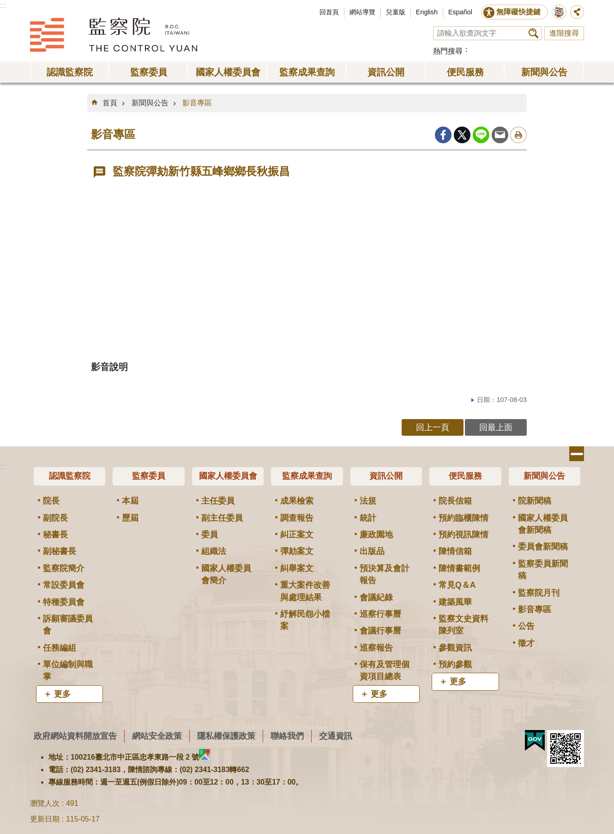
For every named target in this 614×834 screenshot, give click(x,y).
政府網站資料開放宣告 (75, 736)
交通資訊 (335, 736)
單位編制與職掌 (68, 670)
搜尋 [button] (533, 33)
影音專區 (197, 103)
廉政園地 (376, 534)
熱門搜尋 (448, 51)
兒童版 (395, 12)
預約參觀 (455, 664)
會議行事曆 (380, 630)
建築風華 (455, 602)
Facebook (443, 135)
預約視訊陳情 (463, 534)
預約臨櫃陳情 (463, 518)
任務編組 (59, 647)
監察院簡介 (63, 568)
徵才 (526, 643)
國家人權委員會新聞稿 (543, 524)
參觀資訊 (455, 647)
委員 (209, 534)
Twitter (462, 135)
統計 (368, 518)
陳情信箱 (455, 551)
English (427, 12)
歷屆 (130, 518)
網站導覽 (362, 12)
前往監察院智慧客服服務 (559, 12)
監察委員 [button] (148, 72)
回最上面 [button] (495, 427)
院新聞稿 (534, 500)
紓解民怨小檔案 (305, 620)
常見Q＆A (457, 585)
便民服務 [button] (465, 72)
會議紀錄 (376, 597)
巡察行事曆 (380, 614)
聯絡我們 (287, 736)
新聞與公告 (150, 103)
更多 (62, 694)
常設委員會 (63, 585)
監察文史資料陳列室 (463, 624)
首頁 (109, 103)
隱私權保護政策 (226, 736)
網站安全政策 (157, 736)
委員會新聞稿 (543, 546)
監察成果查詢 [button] (307, 72)
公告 (526, 626)
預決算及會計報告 (384, 574)
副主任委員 (222, 518)
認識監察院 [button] (70, 72)
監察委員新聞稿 (543, 569)
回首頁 (329, 12)
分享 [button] (577, 12)
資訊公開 (386, 476)
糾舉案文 (296, 568)
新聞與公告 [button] (544, 72)
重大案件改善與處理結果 (305, 591)
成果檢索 (296, 500)
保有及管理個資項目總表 (384, 670)
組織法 (213, 551)
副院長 (55, 518)
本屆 (130, 500)
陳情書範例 (459, 568)
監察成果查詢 (307, 476)
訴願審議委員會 (68, 624)
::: (3, 5)
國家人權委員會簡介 (226, 574)
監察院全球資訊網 (113, 35)
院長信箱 (455, 500)
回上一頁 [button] (432, 427)
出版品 (372, 551)
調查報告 (296, 518)
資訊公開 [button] (385, 72)
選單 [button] (576, 453)
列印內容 (518, 135)
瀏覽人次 (45, 803)
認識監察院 (69, 476)
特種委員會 (63, 602)
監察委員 (148, 476)
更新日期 (45, 819)
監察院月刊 (539, 592)
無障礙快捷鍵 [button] (518, 12)
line (481, 135)
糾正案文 (296, 534)
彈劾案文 (296, 551)
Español (460, 12)
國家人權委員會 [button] (228, 72)
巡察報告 (376, 647)
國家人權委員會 (228, 476)
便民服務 (465, 476)
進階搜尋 (564, 33)
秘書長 (55, 534)
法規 (368, 500)
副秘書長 (59, 551)
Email (500, 135)
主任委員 (218, 500)
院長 (51, 500)
